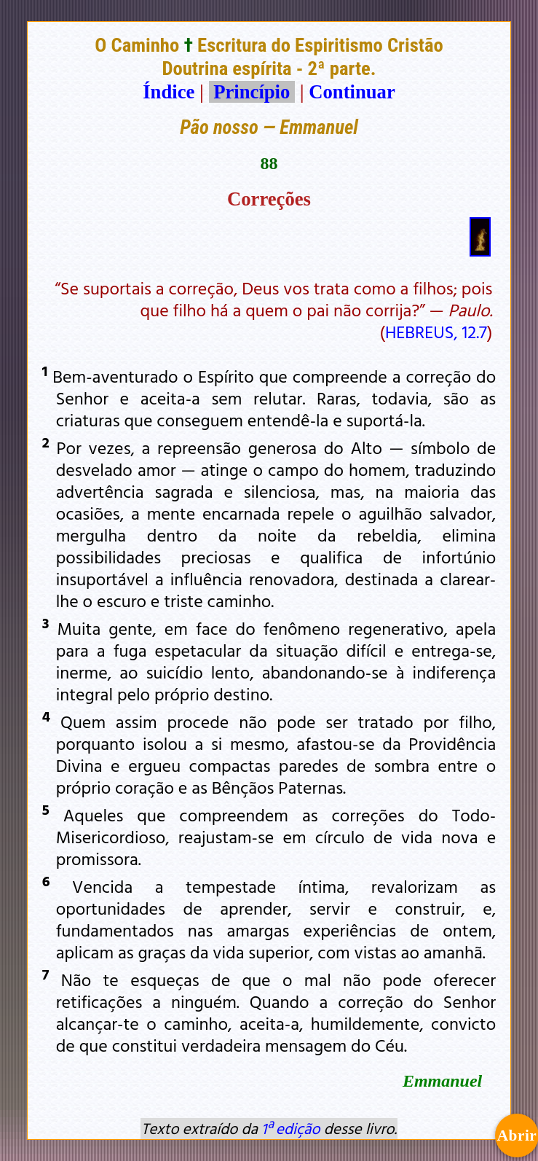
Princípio (252, 92)
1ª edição (290, 1128)
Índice (168, 92)
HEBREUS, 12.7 (436, 331)
